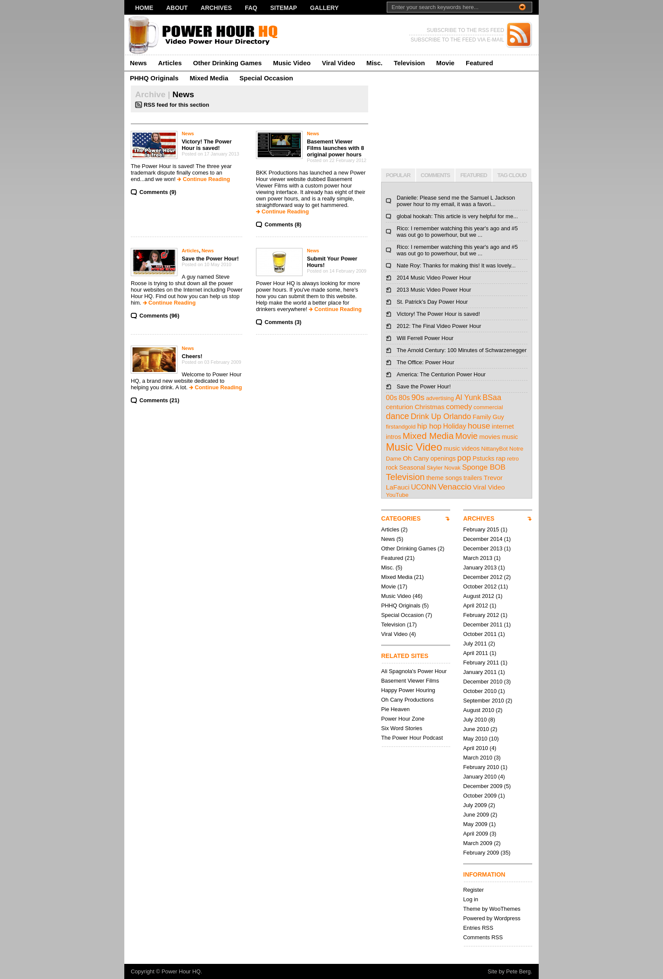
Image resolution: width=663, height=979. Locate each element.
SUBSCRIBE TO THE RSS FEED (465, 30)
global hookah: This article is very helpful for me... (457, 216)
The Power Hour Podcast (412, 737)
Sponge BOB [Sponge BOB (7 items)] (483, 467)
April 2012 (475, 605)
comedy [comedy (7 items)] (459, 406)
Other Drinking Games (227, 63)
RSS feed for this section (176, 105)
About (177, 7)
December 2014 (482, 539)
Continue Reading (206, 179)
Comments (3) (283, 322)
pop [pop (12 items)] (464, 457)
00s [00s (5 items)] (391, 397)
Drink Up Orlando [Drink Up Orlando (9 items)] (440, 416)
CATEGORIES (401, 518)
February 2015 (481, 529)
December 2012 (482, 577)
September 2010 (483, 700)
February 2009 (481, 852)
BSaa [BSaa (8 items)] (492, 397)
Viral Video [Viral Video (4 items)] (489, 487)
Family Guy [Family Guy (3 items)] (488, 416)
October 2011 (480, 634)
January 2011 (480, 672)
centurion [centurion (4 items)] (399, 406)
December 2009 (482, 786)
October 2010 (480, 691)
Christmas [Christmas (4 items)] (430, 406)
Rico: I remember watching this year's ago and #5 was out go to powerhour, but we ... (457, 231)
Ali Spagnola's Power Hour (414, 671)
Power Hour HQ (180, 971)
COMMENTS (435, 175)
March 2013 (478, 558)
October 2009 (480, 795)
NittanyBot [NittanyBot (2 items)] (494, 448)
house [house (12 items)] (479, 425)
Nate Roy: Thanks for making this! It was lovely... (456, 265)
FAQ (251, 7)
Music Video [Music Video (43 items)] (414, 447)
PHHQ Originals (154, 78)
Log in (470, 899)
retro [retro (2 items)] (513, 458)
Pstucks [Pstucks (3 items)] (484, 458)
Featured (479, 63)
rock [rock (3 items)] (392, 467)
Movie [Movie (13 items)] (466, 436)
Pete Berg (518, 971)
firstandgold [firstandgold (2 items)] (401, 426)
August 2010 (478, 710)
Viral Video (338, 63)
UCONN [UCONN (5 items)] (423, 487)
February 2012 (481, 615)
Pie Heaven (395, 709)
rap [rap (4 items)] (500, 458)
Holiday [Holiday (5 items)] (454, 426)
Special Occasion (266, 78)
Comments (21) (159, 400)
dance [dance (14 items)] (397, 416)
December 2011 (482, 624)
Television (409, 63)
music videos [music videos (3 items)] (462, 448)
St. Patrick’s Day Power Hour (432, 302)
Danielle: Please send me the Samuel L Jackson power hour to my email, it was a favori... (456, 200)
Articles (170, 63)
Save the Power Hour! (210, 258)
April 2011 (475, 653)
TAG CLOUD (511, 175)
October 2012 (480, 586)
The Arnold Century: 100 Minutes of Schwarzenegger (462, 350)
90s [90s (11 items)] (417, 397)
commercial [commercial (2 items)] (488, 407)
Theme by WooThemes (492, 909)
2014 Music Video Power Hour (434, 277)
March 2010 (478, 757)
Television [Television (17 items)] (405, 477)
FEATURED (473, 175)
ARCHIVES (478, 518)
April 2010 (475, 748)
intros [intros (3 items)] (393, 436)
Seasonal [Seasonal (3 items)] (412, 467)
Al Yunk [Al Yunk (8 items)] (468, 397)
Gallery (324, 7)
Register (473, 890)
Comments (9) (157, 192)
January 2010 (480, 776)
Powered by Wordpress (492, 918)
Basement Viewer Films (410, 680)
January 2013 (480, 567)
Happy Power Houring (408, 690)
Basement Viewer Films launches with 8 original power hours (335, 148)
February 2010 (481, 767)
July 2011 (475, 643)
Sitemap (283, 7)
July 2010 (475, 719)
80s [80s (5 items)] (404, 397)
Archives (216, 7)
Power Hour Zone (402, 718)
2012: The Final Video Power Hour (439, 326)
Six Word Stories (401, 728)
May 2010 (475, 738)
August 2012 (478, 596)
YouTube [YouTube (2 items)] (397, 495)
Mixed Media (209, 78)
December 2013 (482, 548)
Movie (445, 63)
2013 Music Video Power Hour (434, 289)
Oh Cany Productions (407, 699)
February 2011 (481, 662)
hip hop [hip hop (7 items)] (429, 426)
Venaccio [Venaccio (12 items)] (455, 486)
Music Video (291, 63)
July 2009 (475, 805)
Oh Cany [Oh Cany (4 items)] (416, 458)
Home (144, 7)
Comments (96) (159, 315)
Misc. (374, 63)
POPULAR (398, 175)
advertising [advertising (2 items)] (440, 398)
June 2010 (476, 729)
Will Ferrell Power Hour (425, 338)
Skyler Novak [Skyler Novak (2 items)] (444, 467)
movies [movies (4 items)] (489, 436)
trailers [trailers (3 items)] (473, 477)
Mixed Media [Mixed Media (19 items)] (428, 436)
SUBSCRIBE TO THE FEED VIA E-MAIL (457, 40)
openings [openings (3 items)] (443, 458)
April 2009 (475, 833)
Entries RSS (478, 928)
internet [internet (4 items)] (503, 426)
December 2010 (482, 681)
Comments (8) (283, 224)
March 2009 (478, 843)
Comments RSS (483, 937)
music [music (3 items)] (510, 436)
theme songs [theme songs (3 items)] (444, 477)
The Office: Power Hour (425, 362)
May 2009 (475, 824)
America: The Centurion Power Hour (441, 374)
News (138, 63)
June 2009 (476, 814)
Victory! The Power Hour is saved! (207, 144)
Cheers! (192, 356)
